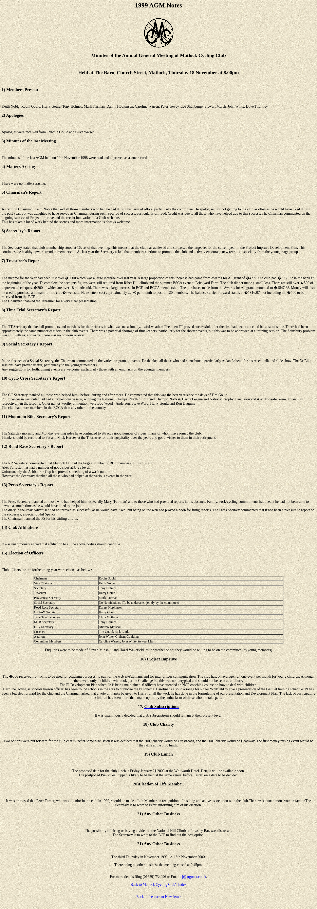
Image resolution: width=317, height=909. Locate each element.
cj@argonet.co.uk (193, 877)
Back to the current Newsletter (158, 897)
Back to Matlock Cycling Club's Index (159, 885)
